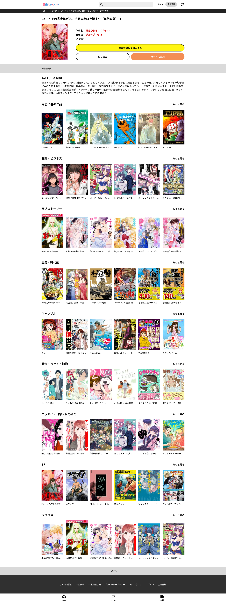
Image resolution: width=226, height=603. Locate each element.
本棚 (162, 600)
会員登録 (171, 4)
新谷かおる (91, 30)
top (43, 11)
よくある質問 (66, 584)
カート (113, 600)
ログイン (159, 4)
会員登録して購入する (130, 47)
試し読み (102, 56)
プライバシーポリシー (115, 584)
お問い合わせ (135, 584)
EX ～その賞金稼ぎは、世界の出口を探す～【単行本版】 (85, 11)
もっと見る (178, 104)
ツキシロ (105, 30)
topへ (113, 570)
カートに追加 (158, 56)
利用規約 (80, 584)
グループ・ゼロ (94, 34)
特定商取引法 (95, 584)
